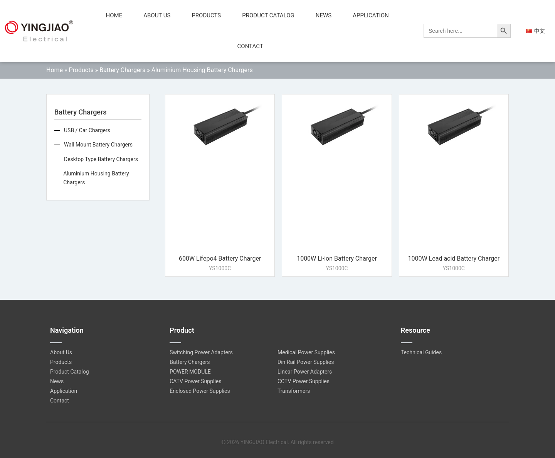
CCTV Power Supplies (304, 381)
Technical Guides (421, 352)
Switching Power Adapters (201, 352)
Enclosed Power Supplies (200, 391)
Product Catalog (268, 15)
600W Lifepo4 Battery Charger (220, 258)
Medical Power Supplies (306, 352)
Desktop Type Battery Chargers (101, 159)
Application (371, 15)
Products (206, 15)
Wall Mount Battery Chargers (98, 144)
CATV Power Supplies (195, 381)
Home (114, 15)
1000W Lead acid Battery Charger (454, 258)
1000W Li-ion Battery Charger (337, 258)
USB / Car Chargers (87, 130)
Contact (250, 46)
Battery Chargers (122, 70)
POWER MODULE (190, 372)
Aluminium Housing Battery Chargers (96, 177)
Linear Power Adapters (305, 372)
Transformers (294, 391)
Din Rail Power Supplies (306, 362)
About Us (156, 15)
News (323, 15)
